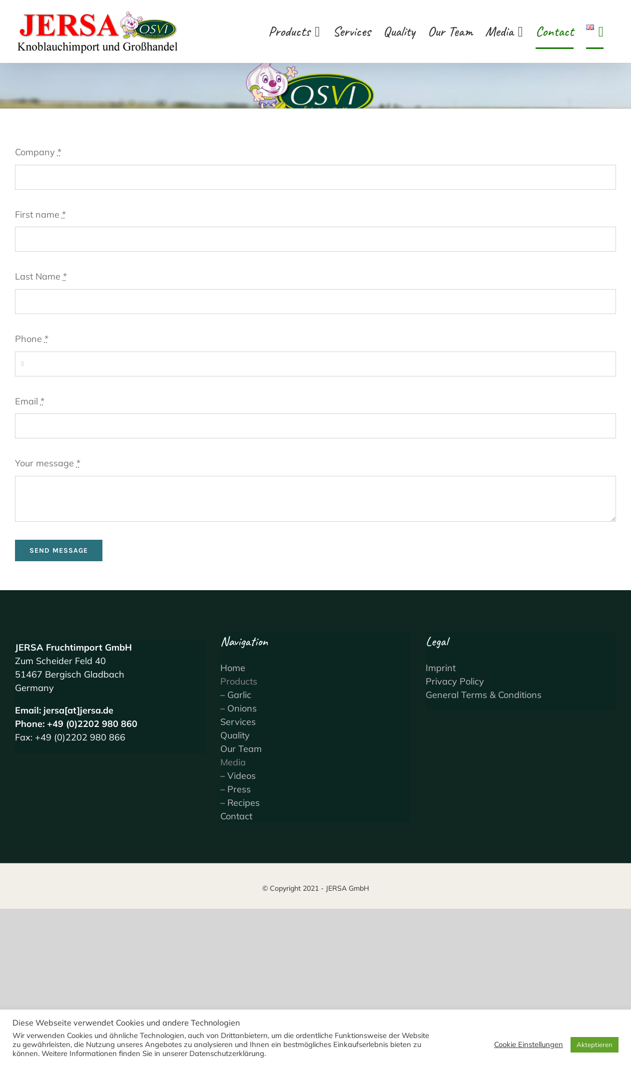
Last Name (41, 276)
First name (40, 214)
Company (38, 152)
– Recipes (240, 802)
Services (238, 721)
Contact (236, 816)
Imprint (441, 668)
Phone (31, 339)
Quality (235, 735)
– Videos (238, 775)
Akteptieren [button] (595, 1045)
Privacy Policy (455, 681)
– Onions (238, 708)
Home (232, 668)
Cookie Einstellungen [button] (528, 1044)
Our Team (241, 748)
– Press (235, 789)
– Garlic (235, 695)
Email (29, 401)
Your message (47, 463)
